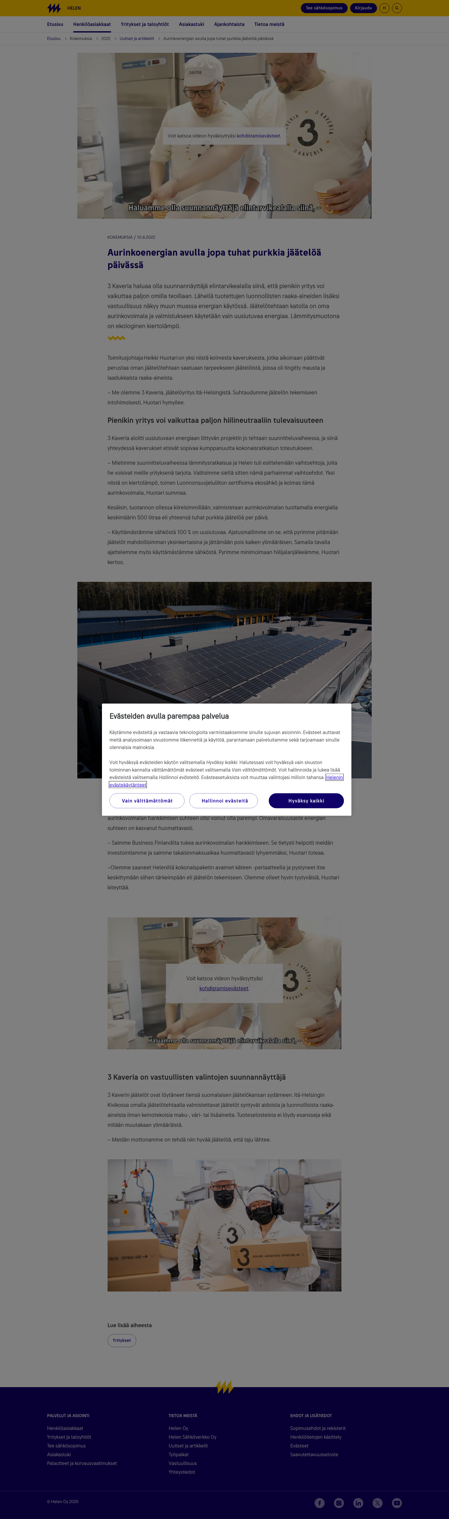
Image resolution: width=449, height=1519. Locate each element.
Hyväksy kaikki (306, 800)
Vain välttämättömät (147, 800)
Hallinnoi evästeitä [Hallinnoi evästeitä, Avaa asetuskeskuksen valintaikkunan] (225, 800)
